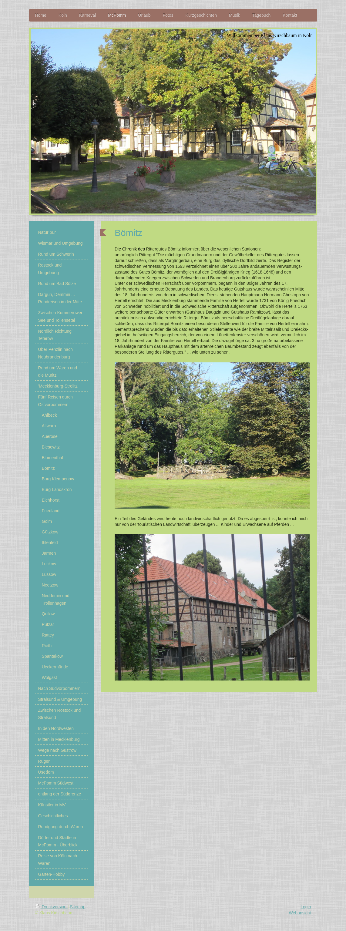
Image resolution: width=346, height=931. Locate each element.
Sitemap (78, 906)
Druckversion (51, 906)
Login (306, 906)
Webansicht (300, 912)
